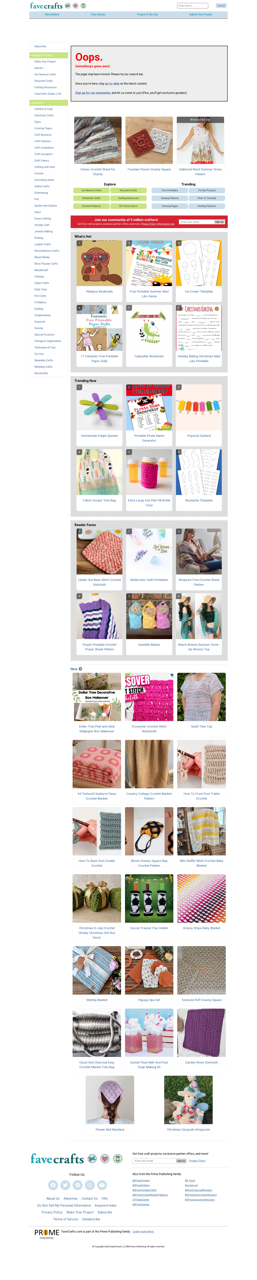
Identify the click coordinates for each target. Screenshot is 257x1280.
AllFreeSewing (140, 1206)
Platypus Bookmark (99, 294)
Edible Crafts (41, 188)
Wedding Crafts (43, 369)
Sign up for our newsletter (92, 95)
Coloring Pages (43, 130)
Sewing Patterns (170, 200)
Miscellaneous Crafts (46, 253)
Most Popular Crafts (46, 266)
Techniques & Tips (45, 350)
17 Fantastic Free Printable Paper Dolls (99, 361)
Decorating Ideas (44, 182)
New (76, 671)
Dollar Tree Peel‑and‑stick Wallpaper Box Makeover (97, 731)
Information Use (165, 226)
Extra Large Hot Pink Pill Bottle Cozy (149, 505)
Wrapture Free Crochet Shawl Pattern (199, 584)
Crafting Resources (45, 89)
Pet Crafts (40, 298)
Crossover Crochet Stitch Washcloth (149, 731)
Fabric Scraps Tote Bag (99, 503)
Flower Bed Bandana (110, 1132)
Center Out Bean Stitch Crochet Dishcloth (99, 584)
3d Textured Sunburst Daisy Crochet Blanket (97, 798)
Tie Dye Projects (207, 193)
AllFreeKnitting (141, 1187)
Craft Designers (43, 156)
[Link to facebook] (53, 1188)
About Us (53, 1201)
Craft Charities (42, 143)
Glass (37, 214)
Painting (39, 279)
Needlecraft (41, 272)
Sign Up (219, 224)
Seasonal (39, 324)
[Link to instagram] (90, 1188)
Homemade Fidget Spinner (99, 438)
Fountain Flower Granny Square (149, 172)
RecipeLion (191, 1187)
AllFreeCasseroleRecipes (200, 1202)
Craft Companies (44, 150)
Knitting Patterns (207, 208)
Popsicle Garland (199, 438)
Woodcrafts (41, 375)
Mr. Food (190, 1182)
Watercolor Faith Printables (149, 582)
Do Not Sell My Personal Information (64, 1208)
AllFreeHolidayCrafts (144, 1192)
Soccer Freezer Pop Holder (149, 930)
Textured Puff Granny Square (201, 1002)
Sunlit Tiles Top (201, 729)
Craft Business (43, 137)
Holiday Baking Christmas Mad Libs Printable (199, 361)
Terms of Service (65, 1221)
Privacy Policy (148, 226)
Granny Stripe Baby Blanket (201, 930)
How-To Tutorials (207, 200)
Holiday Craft (41, 227)
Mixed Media (42, 259)
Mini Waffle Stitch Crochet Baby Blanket (201, 865)
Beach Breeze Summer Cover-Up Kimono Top (199, 649)
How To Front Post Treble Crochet (202, 798)
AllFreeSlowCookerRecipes (201, 1197)
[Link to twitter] (65, 1188)
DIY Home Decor (128, 208)
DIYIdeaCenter (140, 1202)
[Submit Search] (221, 7)
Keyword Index (106, 1208)
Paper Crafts (41, 285)
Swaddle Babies (149, 647)
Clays (37, 124)
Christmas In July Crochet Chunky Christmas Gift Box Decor (96, 935)
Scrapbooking (42, 317)
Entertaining (41, 195)
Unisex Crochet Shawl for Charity (97, 174)
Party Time (40, 292)
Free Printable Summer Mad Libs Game (149, 296)
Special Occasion (44, 337)
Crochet (38, 175)
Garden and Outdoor (45, 208)
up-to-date (112, 86)
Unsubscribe (91, 1221)
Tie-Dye (39, 356)
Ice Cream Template (199, 294)
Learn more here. (143, 1234)
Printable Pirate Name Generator (149, 440)
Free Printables (170, 193)
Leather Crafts (42, 246)
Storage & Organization (47, 343)
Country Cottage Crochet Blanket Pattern (149, 798)
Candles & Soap (43, 111)
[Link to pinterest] (78, 1188)
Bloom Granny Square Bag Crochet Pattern (149, 865)
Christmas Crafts (44, 117)
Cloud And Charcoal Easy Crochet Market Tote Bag (96, 1067)
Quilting (38, 311)
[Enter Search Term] (192, 7)
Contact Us (90, 1201)
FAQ (104, 1201)
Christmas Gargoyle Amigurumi (188, 1132)
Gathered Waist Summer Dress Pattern (200, 174)
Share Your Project (45, 64)
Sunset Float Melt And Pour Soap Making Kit (149, 1067)
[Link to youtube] (102, 1188)
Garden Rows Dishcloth (201, 1065)
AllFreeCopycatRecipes (198, 1192)
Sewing (38, 330)
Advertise (71, 1201)
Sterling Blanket (96, 1002)
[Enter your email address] (154, 1163)
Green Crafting (42, 221)
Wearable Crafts (43, 362)
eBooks (38, 70)
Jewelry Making (43, 234)
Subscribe (40, 48)
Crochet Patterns (91, 208)
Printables (40, 304)
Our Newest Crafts (45, 77)
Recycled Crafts (43, 83)
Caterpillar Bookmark (149, 359)
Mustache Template (199, 503)
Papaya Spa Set (149, 1002)
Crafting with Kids (44, 169)
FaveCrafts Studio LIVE (47, 96)
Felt (36, 201)
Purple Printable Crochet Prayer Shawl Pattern (99, 649)
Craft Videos (41, 163)
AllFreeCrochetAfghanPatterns (150, 1197)
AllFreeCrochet (141, 1182)
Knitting (38, 240)
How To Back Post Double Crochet (97, 865)
